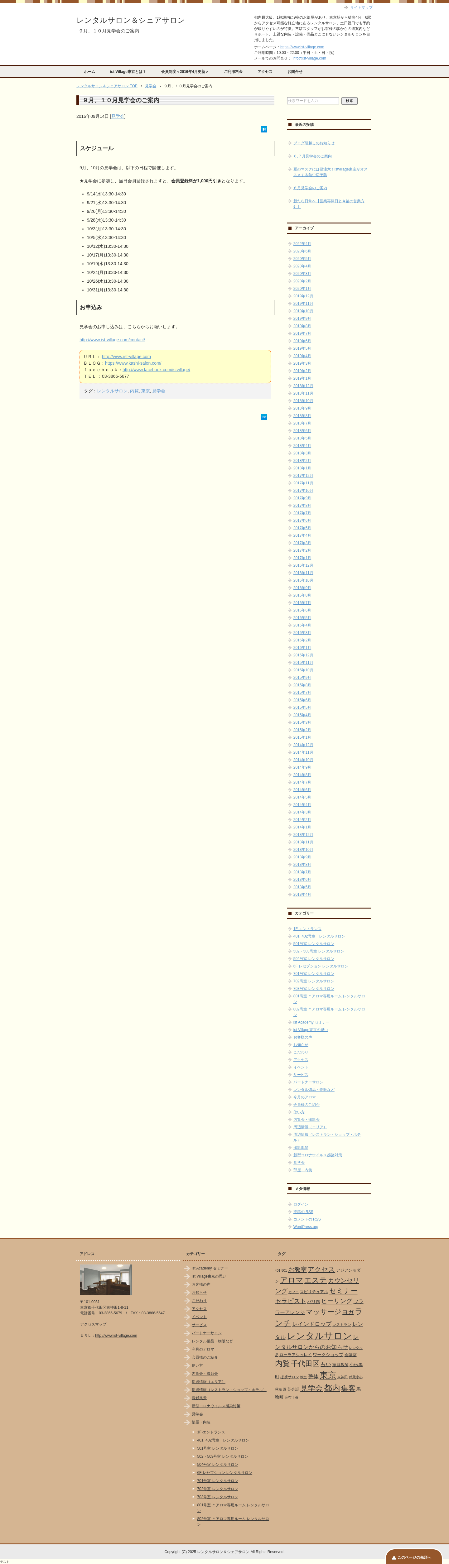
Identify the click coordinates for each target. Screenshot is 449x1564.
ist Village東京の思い (310, 1030)
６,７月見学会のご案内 (312, 156)
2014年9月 (302, 767)
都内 (332, 1388)
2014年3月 (302, 812)
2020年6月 (302, 251)
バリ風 (313, 1301)
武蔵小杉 (356, 1377)
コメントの (307, 1219)
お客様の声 (302, 1037)
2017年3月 (302, 543)
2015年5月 (302, 707)
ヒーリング (336, 1301)
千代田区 (305, 1364)
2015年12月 (303, 655)
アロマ (291, 1280)
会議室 (351, 1354)
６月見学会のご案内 (310, 188)
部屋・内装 (302, 1170)
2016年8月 (302, 595)
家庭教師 (340, 1364)
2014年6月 (302, 790)
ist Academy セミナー (311, 1022)
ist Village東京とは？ (128, 72)
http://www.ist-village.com (126, 356)
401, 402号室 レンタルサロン (319, 936)
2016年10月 (303, 580)
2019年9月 (302, 318)
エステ (315, 1280)
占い (326, 1364)
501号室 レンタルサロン (313, 944)
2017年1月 (302, 558)
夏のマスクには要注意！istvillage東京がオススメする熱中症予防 (330, 172)
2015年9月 (302, 677)
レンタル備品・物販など (314, 1089)
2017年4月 (302, 535)
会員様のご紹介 (306, 1104)
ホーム (89, 72)
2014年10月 (303, 760)
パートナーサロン (308, 1082)
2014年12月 (303, 745)
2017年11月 (303, 483)
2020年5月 (302, 259)
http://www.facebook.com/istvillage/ (156, 369)
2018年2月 (302, 460)
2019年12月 (303, 296)
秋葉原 (280, 1389)
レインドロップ (311, 1324)
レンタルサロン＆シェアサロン (130, 20)
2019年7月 (302, 333)
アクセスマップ (93, 1324)
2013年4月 (302, 894)
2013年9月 (302, 857)
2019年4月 (302, 356)
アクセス (265, 72)
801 (284, 1270)
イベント (300, 1067)
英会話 (293, 1389)
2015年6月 (302, 700)
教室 (303, 1377)
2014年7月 (302, 782)
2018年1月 (302, 468)
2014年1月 (302, 827)
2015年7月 (302, 692)
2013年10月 (303, 849)
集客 (348, 1388)
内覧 (134, 390)
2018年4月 (302, 446)
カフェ (293, 1292)
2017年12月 (303, 475)
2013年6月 (302, 879)
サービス (300, 1074)
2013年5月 (302, 887)
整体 (313, 1376)
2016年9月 (302, 588)
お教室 (297, 1269)
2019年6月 (302, 341)
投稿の (303, 1212)
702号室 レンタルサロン (313, 981)
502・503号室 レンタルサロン (318, 951)
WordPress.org (305, 1227)
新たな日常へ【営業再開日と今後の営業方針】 (329, 204)
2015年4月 (302, 715)
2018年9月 (302, 408)
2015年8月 (302, 685)
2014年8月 (302, 775)
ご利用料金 (233, 72)
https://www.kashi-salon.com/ (133, 363)
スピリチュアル (314, 1291)
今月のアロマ (304, 1097)
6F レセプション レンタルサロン (321, 966)
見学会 (117, 116)
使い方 (299, 1112)
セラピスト (290, 1301)
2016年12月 (303, 565)
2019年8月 (302, 326)
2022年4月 (302, 244)
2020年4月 (302, 266)
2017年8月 (302, 505)
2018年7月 (302, 423)
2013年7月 (302, 872)
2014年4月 (302, 805)
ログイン (300, 1204)
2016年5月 (302, 618)
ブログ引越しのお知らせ (314, 143)
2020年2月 (302, 281)
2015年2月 (302, 730)
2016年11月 (303, 573)
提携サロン (289, 1377)
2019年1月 (302, 378)
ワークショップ (328, 1354)
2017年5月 (302, 528)
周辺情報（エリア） (310, 1127)
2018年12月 (303, 386)
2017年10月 (303, 490)
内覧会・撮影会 (306, 1119)
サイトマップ (361, 7)
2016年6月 (302, 610)
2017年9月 (302, 498)
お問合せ (294, 72)
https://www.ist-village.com (302, 47)
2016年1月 (302, 647)
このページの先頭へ (414, 1557)
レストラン (341, 1324)
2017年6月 (302, 520)
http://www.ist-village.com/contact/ (112, 339)
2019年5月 (302, 348)
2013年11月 (303, 842)
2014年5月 (302, 797)
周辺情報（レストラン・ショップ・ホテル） (229, 1390)
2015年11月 (303, 662)
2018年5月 (302, 438)
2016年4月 (302, 625)
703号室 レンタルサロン (313, 988)
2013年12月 (303, 834)
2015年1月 (302, 737)
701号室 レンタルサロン (313, 974)
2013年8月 (302, 864)
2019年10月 (303, 311)
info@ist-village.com (309, 58)
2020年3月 (302, 273)
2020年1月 (302, 288)
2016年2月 (302, 640)
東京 (145, 390)
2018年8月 (302, 416)
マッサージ (323, 1312)
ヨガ (348, 1312)
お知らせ (300, 1045)
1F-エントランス (307, 929)
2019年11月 (303, 303)
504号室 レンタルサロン (313, 959)
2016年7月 (302, 603)
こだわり (300, 1052)
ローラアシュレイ (295, 1354)
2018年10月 (303, 401)
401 (278, 1270)
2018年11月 (303, 393)
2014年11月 (303, 752)
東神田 (342, 1377)
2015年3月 (302, 722)
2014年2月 (302, 820)
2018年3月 (302, 453)
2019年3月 (302, 363)
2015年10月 (303, 670)
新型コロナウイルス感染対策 (317, 1155)
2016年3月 (302, 633)
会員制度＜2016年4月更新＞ (185, 72)
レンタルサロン (112, 390)
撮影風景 (300, 1147)
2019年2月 (302, 371)
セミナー (343, 1291)
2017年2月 (302, 550)
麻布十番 (291, 1397)
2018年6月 (302, 431)
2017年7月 (302, 513)
